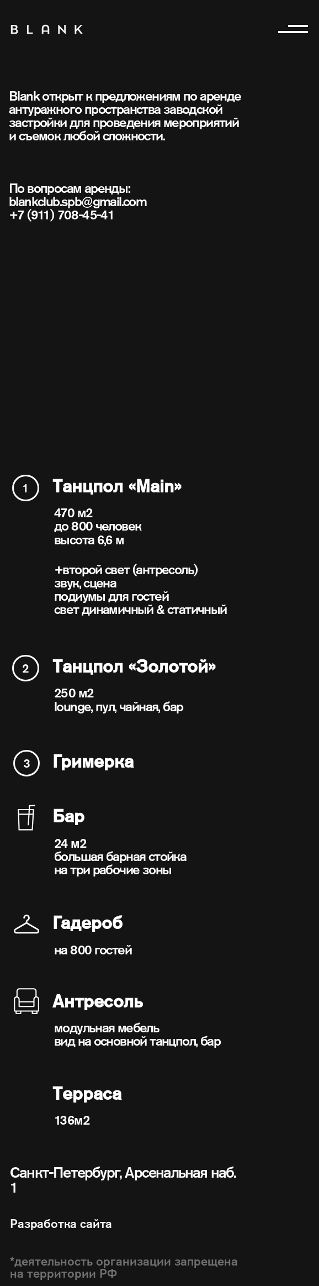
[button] (291, 28)
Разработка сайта (61, 1223)
